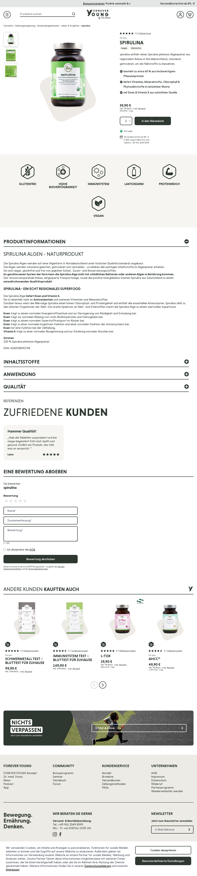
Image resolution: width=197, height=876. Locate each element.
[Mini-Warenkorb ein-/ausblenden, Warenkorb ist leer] (190, 14)
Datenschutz (158, 780)
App (6, 787)
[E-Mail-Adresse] (139, 728)
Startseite (8, 25)
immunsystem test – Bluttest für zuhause (72, 658)
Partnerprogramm (162, 787)
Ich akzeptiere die (21, 549)
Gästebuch (59, 780)
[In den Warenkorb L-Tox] (103, 644)
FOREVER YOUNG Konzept (20, 773)
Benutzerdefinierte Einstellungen (163, 861)
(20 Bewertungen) (127, 651)
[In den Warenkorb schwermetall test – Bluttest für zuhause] (7, 644)
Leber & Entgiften (70, 25)
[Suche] (73, 14)
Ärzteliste (107, 776)
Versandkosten (111, 780)
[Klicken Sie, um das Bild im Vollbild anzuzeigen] (68, 78)
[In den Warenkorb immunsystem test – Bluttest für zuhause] (55, 644)
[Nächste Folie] (103, 685)
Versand (141, 108)
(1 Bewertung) (144, 33)
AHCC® (154, 659)
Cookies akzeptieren (163, 850)
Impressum (12, 869)
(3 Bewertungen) (174, 651)
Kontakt (106, 773)
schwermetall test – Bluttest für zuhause (24, 661)
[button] (135, 33)
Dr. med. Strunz (13, 776)
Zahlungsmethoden (114, 784)
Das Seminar (99, 3)
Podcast (8, 784)
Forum (57, 784)
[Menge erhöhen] (129, 121)
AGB (32, 549)
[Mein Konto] (180, 14)
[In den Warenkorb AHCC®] (151, 644)
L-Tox (106, 656)
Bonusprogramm (63, 773)
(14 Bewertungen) (79, 651)
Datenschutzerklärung (97, 866)
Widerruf (157, 784)
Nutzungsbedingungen (38, 569)
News (6, 780)
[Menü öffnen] (7, 14)
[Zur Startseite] (98, 14)
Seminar (58, 776)
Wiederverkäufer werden (167, 791)
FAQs (105, 787)
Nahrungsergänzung (25, 25)
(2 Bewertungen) (31, 651)
